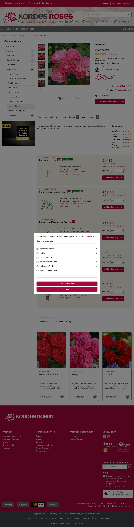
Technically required (46, 249)
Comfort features (45, 257)
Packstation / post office (48, 262)
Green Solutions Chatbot (48, 270)
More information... (91, 237)
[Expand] (96, 248)
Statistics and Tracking (47, 266)
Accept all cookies (67, 284)
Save (67, 289)
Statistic (42, 253)
